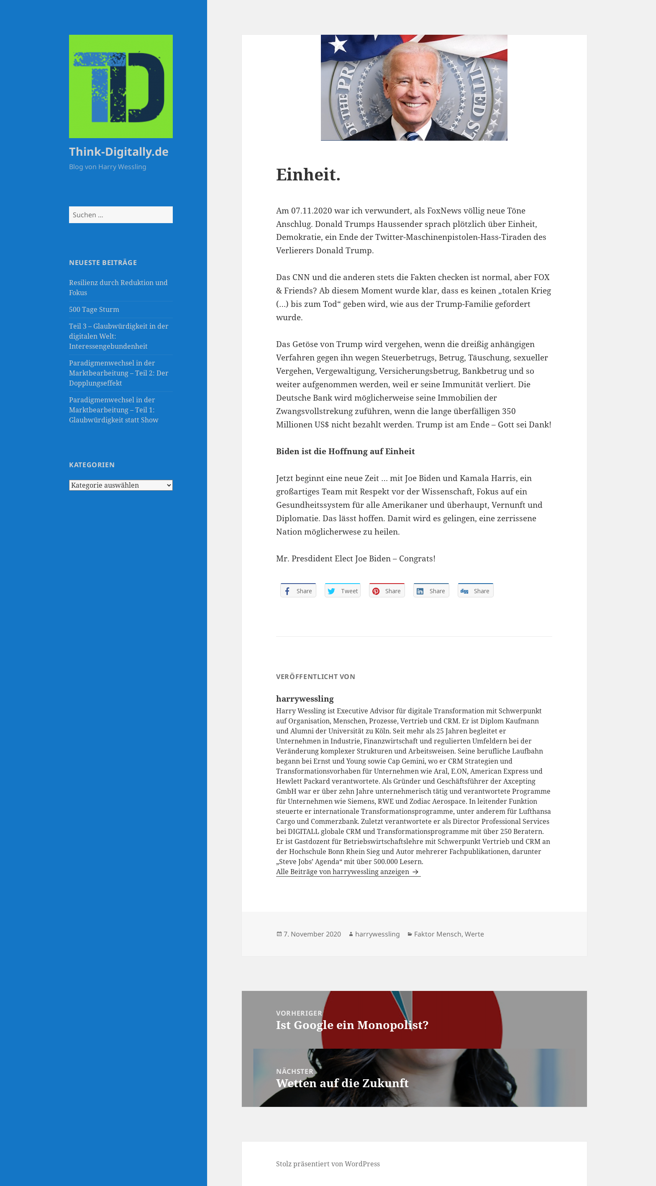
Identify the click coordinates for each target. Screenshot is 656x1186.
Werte (474, 934)
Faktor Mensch (437, 934)
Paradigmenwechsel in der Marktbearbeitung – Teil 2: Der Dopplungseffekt (119, 373)
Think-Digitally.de (119, 151)
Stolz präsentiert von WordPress (328, 1163)
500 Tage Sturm (94, 309)
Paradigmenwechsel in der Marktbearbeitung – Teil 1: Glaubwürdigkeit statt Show (114, 409)
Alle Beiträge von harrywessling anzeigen (343, 871)
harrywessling (377, 934)
